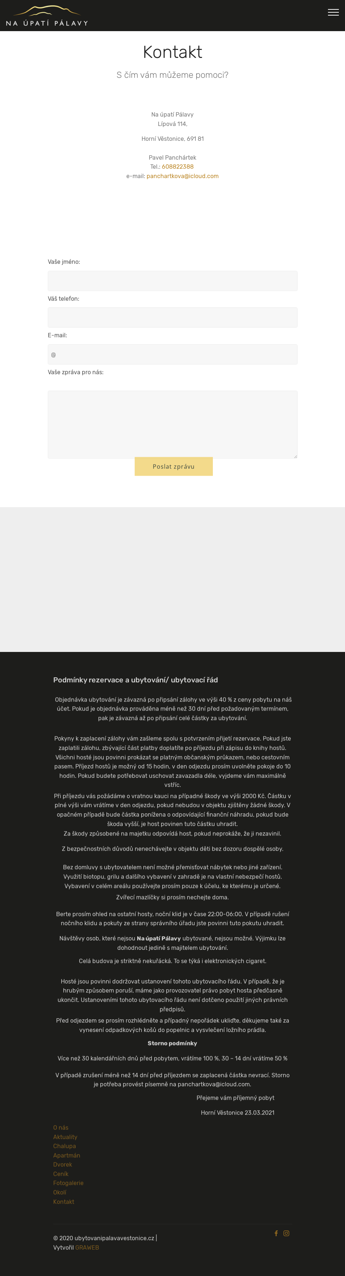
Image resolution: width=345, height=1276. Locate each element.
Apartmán (66, 1158)
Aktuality (65, 1139)
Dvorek (62, 1167)
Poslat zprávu (174, 472)
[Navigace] (333, 12)
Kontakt (63, 1204)
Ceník (60, 1176)
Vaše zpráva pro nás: (76, 374)
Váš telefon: (63, 301)
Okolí (59, 1195)
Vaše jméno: (64, 264)
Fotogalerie (68, 1186)
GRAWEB (87, 1253)
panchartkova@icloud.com (183, 176)
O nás (60, 1130)
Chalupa (64, 1149)
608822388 (178, 166)
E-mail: (57, 337)
